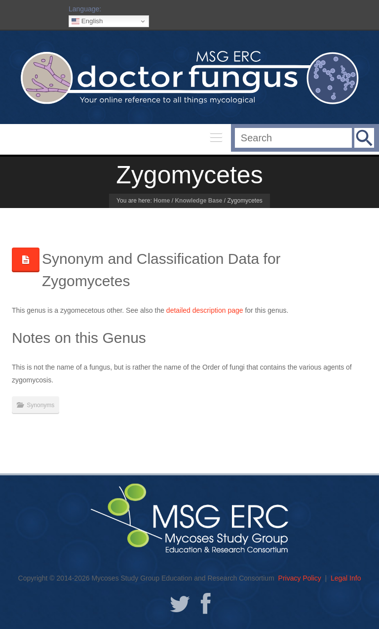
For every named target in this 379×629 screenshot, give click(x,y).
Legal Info (346, 578)
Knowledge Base (198, 200)
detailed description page (204, 310)
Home (161, 200)
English (87, 21)
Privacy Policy (299, 578)
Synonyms (40, 405)
